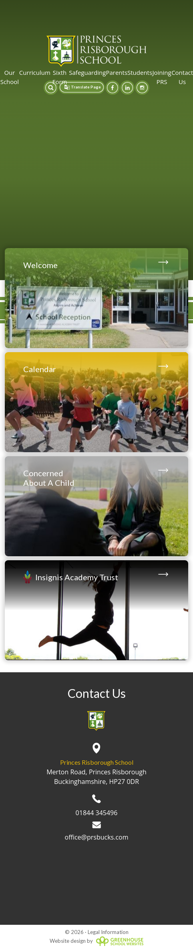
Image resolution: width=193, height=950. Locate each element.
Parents (116, 72)
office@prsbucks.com (97, 832)
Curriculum (34, 72)
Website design (68, 941)
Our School (9, 77)
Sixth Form (59, 77)
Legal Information (108, 932)
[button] (50, 87)
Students (139, 72)
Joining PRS (162, 77)
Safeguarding (87, 72)
